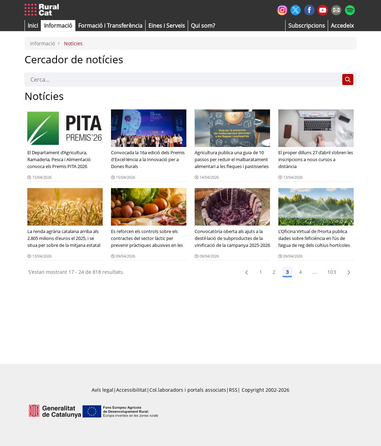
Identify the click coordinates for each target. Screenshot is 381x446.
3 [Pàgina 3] (287, 272)
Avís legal (102, 390)
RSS (233, 390)
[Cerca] (182, 79)
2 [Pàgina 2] (273, 272)
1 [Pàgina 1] (260, 272)
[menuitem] (110, 25)
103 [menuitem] (331, 272)
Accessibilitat (131, 390)
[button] (33, 25)
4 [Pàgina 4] (300, 272)
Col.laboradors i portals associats (187, 390)
